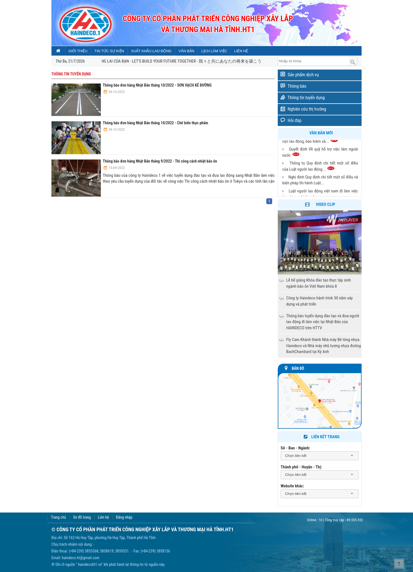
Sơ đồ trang (82, 517)
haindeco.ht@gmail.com (80, 558)
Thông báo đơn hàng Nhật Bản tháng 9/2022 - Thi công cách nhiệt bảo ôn (160, 161)
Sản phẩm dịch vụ (303, 74)
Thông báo (297, 86)
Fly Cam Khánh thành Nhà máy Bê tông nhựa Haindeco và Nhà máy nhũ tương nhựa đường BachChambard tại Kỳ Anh (323, 345)
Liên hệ (103, 517)
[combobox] (320, 456)
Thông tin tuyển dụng (306, 97)
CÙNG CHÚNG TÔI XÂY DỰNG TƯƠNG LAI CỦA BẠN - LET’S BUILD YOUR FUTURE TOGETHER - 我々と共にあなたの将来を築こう (158, 61)
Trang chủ (58, 517)
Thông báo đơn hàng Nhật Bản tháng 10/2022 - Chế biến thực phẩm (155, 123)
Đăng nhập (124, 517)
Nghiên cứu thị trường (307, 109)
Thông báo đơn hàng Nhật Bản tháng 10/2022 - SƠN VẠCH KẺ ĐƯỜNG (157, 85)
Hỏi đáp (294, 120)
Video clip (325, 204)
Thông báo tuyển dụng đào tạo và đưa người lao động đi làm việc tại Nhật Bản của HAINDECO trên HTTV (322, 321)
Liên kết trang (321, 436)
